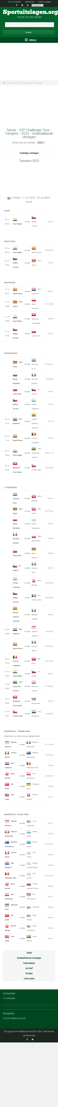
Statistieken (29, 963)
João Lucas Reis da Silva (36, 452)
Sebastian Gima (32, 767)
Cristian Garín (36, 470)
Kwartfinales (9, 282)
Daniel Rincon (36, 252)
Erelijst (29, 973)
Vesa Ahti (36, 907)
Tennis (16, 83)
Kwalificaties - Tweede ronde (17, 731)
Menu (30, 40)
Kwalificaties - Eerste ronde (16, 814)
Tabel (29, 952)
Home (9, 83)
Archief (29, 968)
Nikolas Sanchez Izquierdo (35, 423)
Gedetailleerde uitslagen (29, 957)
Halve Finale (9, 241)
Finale (7, 210)
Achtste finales (10, 353)
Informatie (29, 978)
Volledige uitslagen (29, 153)
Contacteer (9, 998)
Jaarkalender (29, 2)
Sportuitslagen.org (30, 12)
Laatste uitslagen (44, 2)
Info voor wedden (14, 2)
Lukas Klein (36, 336)
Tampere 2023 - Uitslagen (33, 83)
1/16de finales (10, 487)
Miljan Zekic (36, 703)
